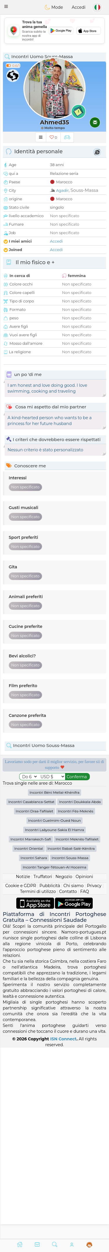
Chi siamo (73, 1076)
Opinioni (84, 1067)
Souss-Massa (84, 190)
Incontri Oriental (28, 1039)
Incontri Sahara (34, 1049)
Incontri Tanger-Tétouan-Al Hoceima (54, 1058)
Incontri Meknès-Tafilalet (77, 1030)
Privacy (94, 1076)
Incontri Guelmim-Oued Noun (54, 1011)
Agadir (62, 190)
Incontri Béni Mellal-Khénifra (55, 983)
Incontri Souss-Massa (70, 1049)
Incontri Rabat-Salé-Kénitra (71, 1039)
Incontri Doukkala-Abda (80, 993)
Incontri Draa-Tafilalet (34, 1002)
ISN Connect (63, 1229)
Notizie (23, 1067)
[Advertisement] (54, 31)
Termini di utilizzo (38, 1082)
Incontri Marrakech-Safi (30, 1030)
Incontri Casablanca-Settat (31, 993)
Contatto (68, 1082)
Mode (53, 7)
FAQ (84, 1082)
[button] (6, 6)
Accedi (78, 7)
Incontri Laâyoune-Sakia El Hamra (54, 1021)
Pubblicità (50, 1076)
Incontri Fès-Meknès (75, 1002)
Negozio (64, 1067)
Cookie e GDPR (20, 1076)
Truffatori (42, 1067)
